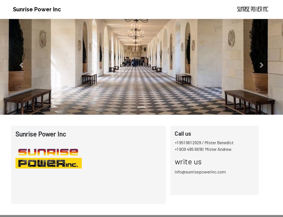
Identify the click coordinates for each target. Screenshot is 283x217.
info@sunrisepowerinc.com (200, 171)
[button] (21, 65)
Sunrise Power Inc (37, 9)
